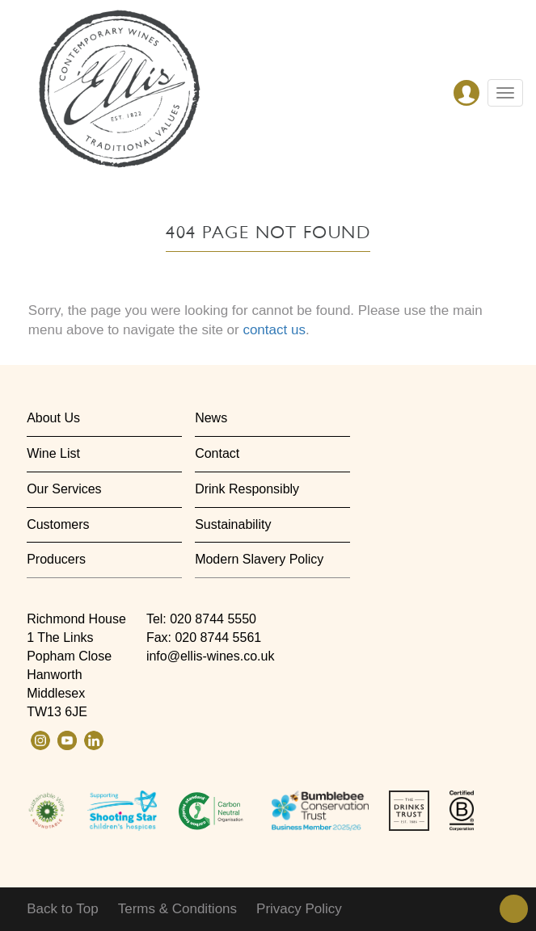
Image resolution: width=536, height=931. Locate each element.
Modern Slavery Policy (259, 559)
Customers (58, 524)
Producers (56, 559)
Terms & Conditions (177, 908)
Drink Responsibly (247, 489)
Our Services (64, 489)
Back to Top (63, 908)
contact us (274, 330)
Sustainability (233, 524)
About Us (53, 418)
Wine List (53, 453)
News (211, 418)
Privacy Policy (299, 908)
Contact (217, 453)
